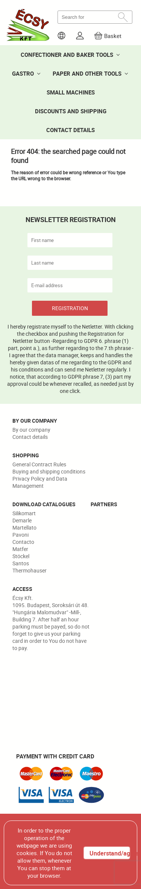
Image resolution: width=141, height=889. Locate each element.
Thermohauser (29, 570)
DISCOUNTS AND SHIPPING (70, 111)
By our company (31, 429)
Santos (20, 563)
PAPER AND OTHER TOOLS (87, 73)
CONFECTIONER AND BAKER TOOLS (67, 54)
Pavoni (20, 534)
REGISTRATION (70, 308)
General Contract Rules (39, 464)
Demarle (22, 520)
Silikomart (24, 513)
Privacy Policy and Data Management (39, 482)
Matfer (20, 549)
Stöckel (20, 556)
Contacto (23, 541)
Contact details (30, 436)
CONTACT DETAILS (70, 130)
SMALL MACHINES (71, 92)
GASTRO (23, 73)
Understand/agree (109, 853)
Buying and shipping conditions (48, 471)
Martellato (24, 527)
